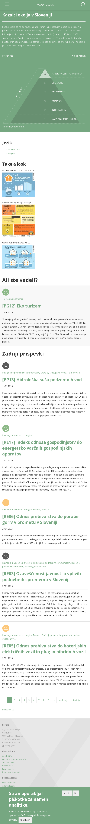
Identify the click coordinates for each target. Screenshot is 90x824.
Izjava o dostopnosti (11, 772)
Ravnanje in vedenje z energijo (17, 435)
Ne (75, 793)
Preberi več (7, 55)
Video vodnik (79, 55)
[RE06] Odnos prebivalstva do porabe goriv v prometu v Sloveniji (40, 519)
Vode (63, 372)
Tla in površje (73, 372)
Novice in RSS (7, 765)
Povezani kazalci (9, 782)
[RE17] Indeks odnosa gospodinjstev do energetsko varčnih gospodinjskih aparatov (42, 448)
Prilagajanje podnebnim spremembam (20, 372)
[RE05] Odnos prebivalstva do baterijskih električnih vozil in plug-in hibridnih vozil (44, 648)
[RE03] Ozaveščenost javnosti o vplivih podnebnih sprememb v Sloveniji (41, 576)
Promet (36, 509)
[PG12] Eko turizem (22, 306)
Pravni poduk (7, 769)
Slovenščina (14, 149)
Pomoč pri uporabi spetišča (14, 759)
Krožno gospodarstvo (35, 566)
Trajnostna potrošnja (12, 298)
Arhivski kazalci (8, 786)
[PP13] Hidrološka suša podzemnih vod (42, 379)
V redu (67, 793)
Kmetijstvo (54, 372)
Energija (44, 372)
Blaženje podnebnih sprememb (57, 635)
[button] (45, 185)
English (11, 153)
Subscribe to (8, 709)
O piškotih (25, 819)
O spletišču (7, 756)
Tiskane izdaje (8, 762)
